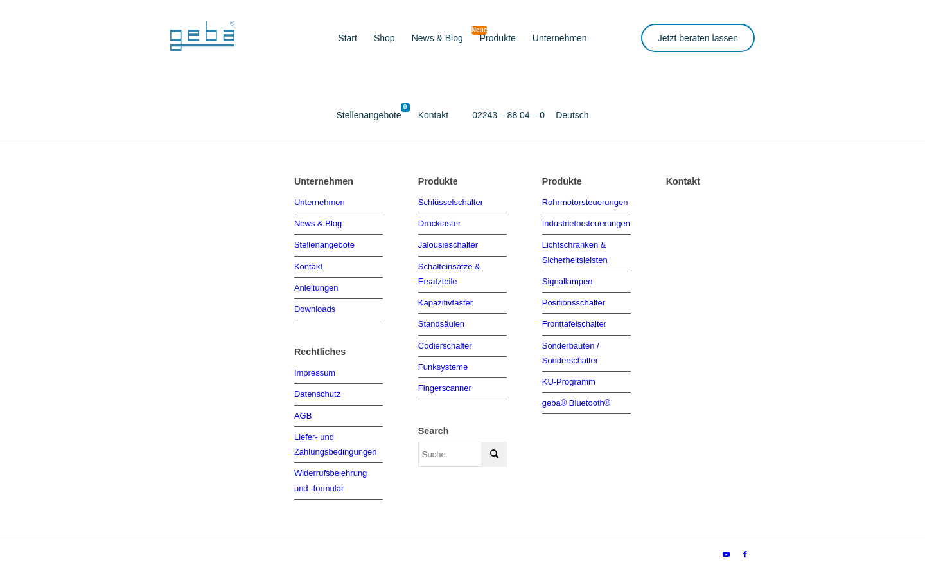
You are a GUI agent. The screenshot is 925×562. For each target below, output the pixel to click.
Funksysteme (443, 361)
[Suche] (462, 448)
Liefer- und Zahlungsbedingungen (335, 438)
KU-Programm (568, 375)
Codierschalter (445, 340)
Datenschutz (317, 390)
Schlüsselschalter (450, 201)
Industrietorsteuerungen (586, 222)
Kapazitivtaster (445, 299)
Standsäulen (441, 319)
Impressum (314, 369)
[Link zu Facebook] (745, 546)
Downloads (314, 306)
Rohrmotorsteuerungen (585, 201)
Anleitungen (316, 285)
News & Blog (318, 222)
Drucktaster (439, 222)
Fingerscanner (444, 382)
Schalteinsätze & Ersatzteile (449, 270)
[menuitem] (348, 38)
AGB (303, 410)
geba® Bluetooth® (576, 396)
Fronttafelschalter (574, 319)
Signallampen (567, 278)
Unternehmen (319, 201)
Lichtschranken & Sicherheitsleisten (575, 250)
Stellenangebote (324, 243)
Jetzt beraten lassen (698, 38)
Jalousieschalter (448, 243)
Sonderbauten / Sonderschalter (570, 347)
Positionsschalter (573, 299)
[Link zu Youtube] (726, 546)
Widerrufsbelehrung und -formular (330, 473)
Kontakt (308, 264)
